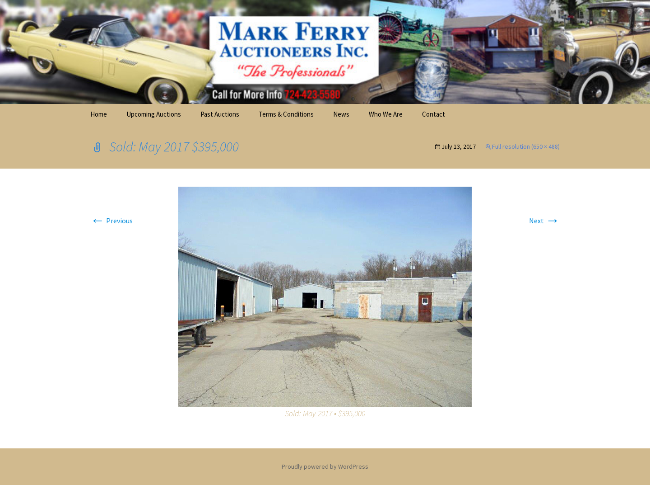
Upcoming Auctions (153, 114)
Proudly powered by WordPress (325, 466)
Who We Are (386, 114)
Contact (433, 114)
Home (98, 114)
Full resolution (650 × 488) (526, 146)
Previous (111, 220)
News (341, 114)
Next (544, 220)
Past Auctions (219, 114)
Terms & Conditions (286, 114)
